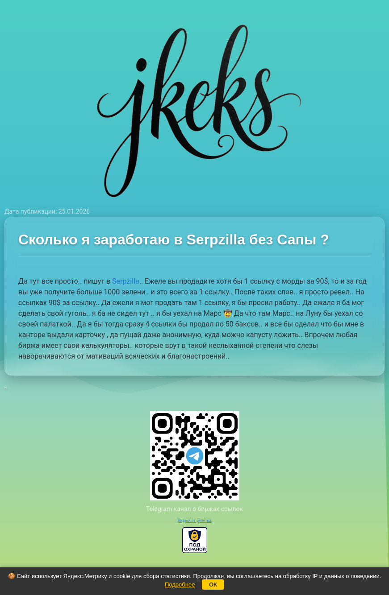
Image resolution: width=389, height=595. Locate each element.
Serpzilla (125, 281)
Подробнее (180, 584)
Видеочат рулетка (195, 520)
